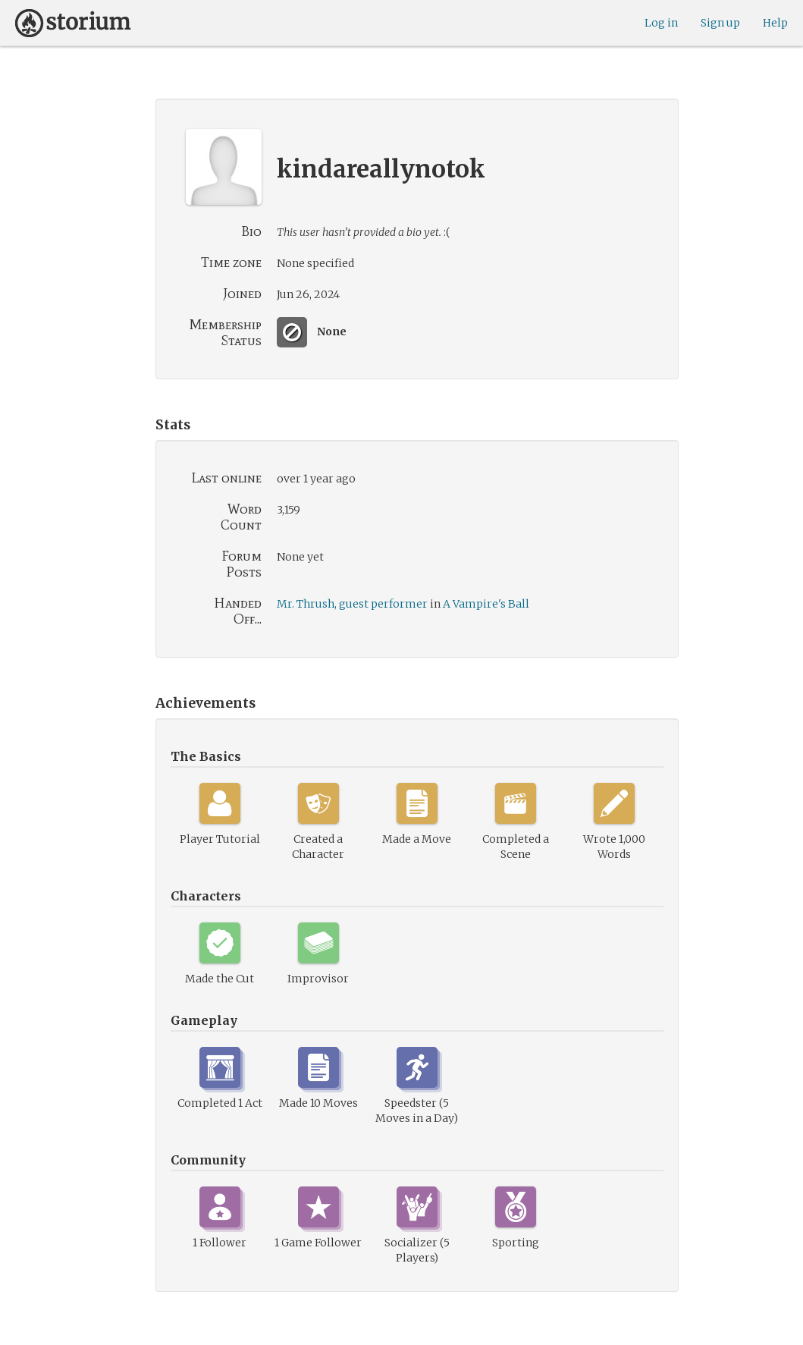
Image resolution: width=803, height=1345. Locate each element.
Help (775, 23)
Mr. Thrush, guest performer (352, 604)
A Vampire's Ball (486, 604)
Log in (661, 23)
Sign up (720, 23)
